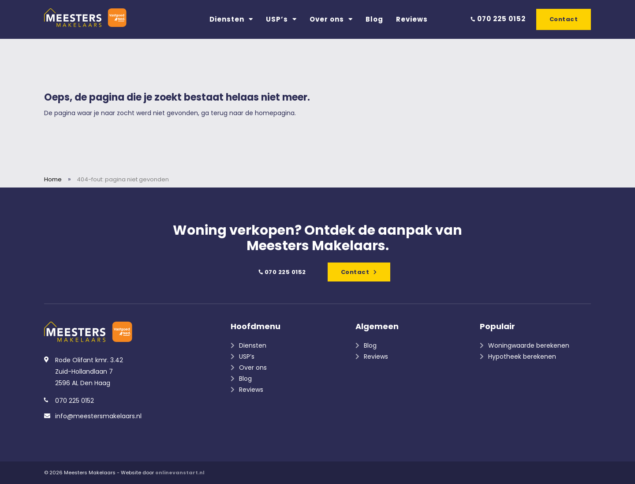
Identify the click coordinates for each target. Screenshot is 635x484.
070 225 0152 (498, 18)
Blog (374, 19)
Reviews (412, 19)
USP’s (281, 19)
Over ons (331, 19)
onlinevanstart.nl (180, 472)
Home (53, 179)
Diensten (231, 19)
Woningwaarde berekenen (528, 345)
